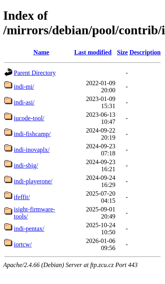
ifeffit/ (22, 197)
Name (41, 52)
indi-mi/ (24, 86)
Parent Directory (35, 72)
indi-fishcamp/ (32, 134)
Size (122, 52)
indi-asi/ (24, 102)
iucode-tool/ (29, 118)
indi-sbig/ (26, 165)
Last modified (93, 52)
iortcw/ (23, 244)
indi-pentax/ (29, 228)
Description (145, 52)
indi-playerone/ (33, 181)
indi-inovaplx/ (32, 149)
